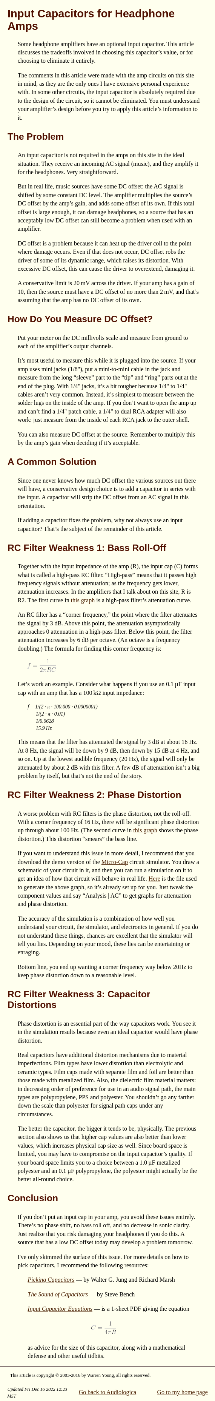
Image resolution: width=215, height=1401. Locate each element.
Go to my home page (182, 1392)
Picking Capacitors (51, 1279)
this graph (83, 600)
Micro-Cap (114, 862)
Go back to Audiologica (107, 1392)
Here (154, 878)
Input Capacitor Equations (60, 1308)
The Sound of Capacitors (58, 1294)
